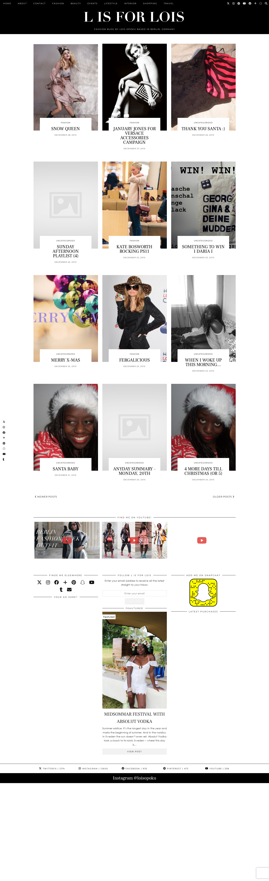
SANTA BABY (65, 469)
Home (7, 3)
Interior (130, 3)
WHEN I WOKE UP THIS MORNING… (203, 362)
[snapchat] (82, 582)
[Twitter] (228, 3)
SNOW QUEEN (65, 129)
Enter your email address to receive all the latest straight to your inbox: (134, 582)
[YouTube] (244, 3)
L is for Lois (51, 877)
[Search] (266, 3)
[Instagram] (233, 3)
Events (92, 3)
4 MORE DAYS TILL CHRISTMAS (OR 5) (203, 471)
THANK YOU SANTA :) (203, 129)
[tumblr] (61, 589)
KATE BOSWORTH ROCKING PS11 (134, 249)
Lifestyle (111, 3)
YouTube (217, 768)
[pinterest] (74, 582)
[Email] (69, 589)
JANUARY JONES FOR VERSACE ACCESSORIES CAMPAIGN (134, 135)
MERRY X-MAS (65, 360)
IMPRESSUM (128, 877)
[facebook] (56, 582)
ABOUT (22, 3)
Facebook (134, 768)
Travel (169, 3)
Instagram (93, 768)
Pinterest (175, 768)
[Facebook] (250, 3)
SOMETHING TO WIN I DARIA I (203, 249)
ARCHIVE (99, 877)
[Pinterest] (238, 3)
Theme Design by (220, 877)
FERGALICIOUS (134, 360)
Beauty (76, 3)
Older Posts (223, 496)
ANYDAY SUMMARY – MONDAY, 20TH (134, 471)
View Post (134, 751)
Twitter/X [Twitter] (52, 768)
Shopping (150, 3)
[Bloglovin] (255, 3)
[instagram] (48, 582)
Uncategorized (203, 122)
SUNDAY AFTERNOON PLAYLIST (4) (66, 251)
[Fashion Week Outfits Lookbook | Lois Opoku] (134, 540)
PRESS (113, 877)
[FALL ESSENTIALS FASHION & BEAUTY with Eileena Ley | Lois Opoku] (202, 540)
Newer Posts (46, 496)
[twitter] (39, 582)
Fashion (58, 3)
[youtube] (91, 582)
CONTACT (39, 3)
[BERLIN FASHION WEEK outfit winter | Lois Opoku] (67, 540)
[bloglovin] (65, 582)
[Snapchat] (260, 3)
